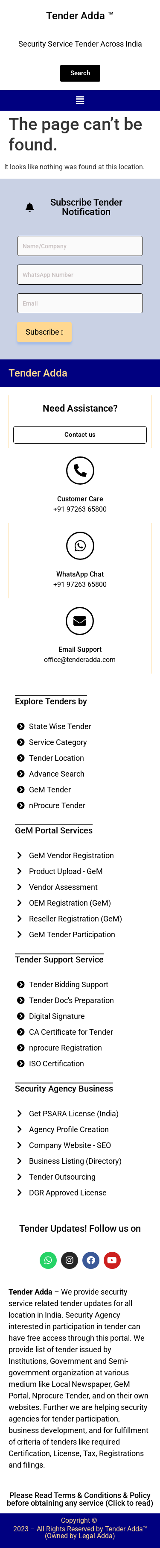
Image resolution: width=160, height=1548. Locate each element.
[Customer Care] (80, 470)
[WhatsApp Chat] (80, 546)
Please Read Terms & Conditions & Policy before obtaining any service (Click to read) (80, 1499)
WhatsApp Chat (80, 574)
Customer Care (80, 499)
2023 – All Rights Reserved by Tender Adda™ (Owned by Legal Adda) (80, 1532)
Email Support (80, 649)
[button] (80, 100)
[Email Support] (80, 621)
